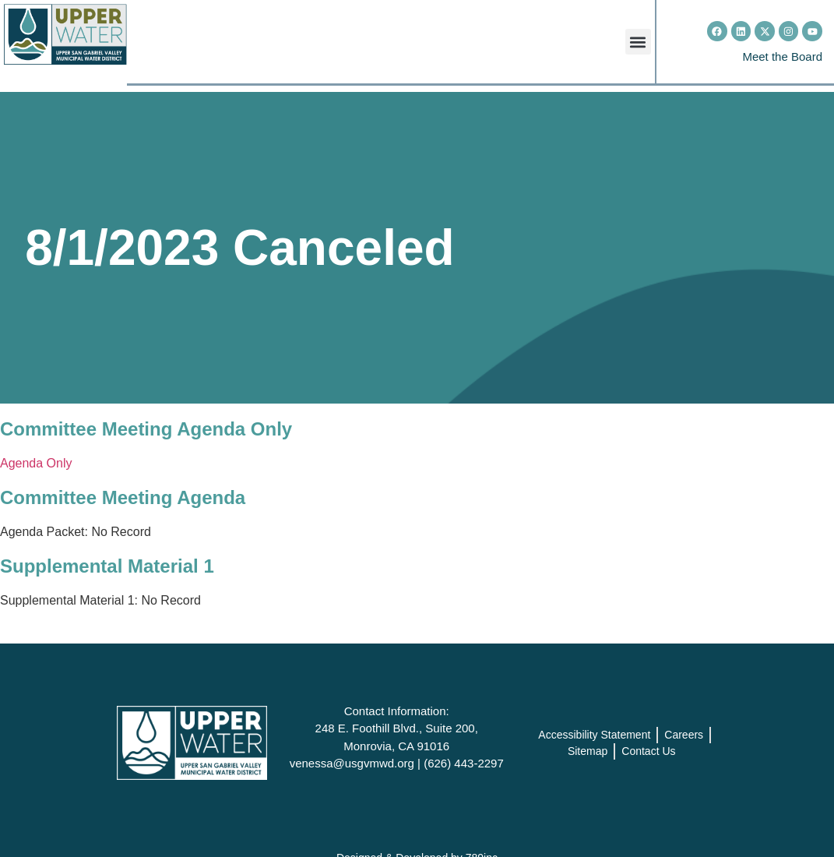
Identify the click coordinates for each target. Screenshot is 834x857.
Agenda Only (36, 463)
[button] (638, 42)
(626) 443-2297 (464, 763)
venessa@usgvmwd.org (352, 763)
